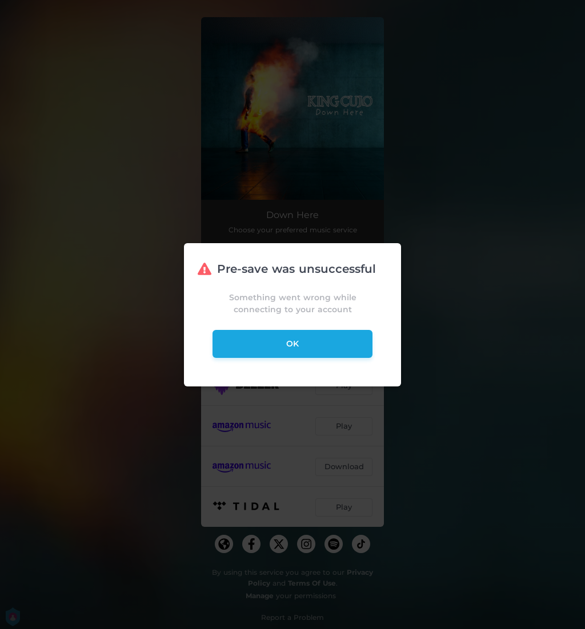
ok (292, 343)
